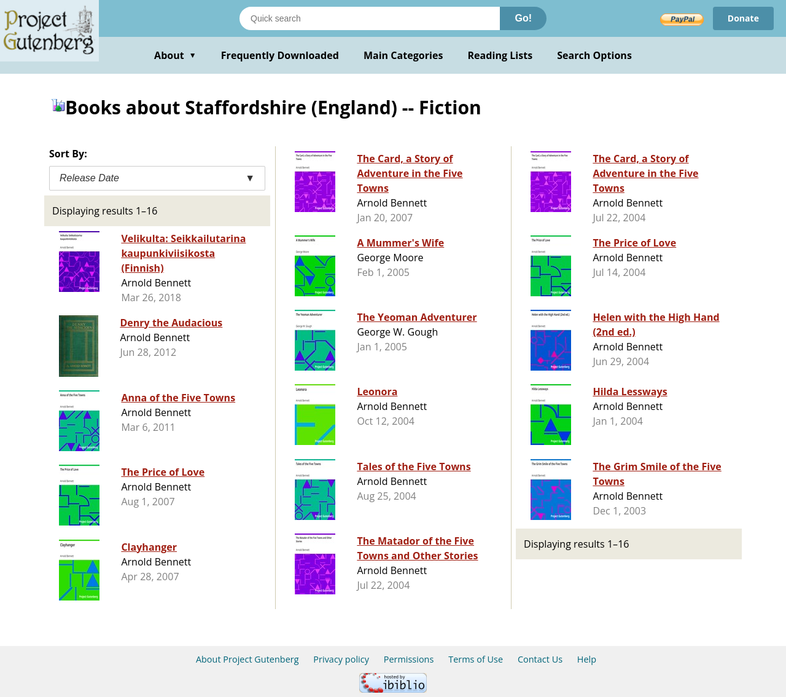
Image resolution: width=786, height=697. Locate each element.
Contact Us (540, 659)
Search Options (594, 55)
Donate (743, 18)
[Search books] (369, 18)
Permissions (409, 659)
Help (586, 659)
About (175, 55)
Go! (523, 18)
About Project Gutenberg (247, 659)
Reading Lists (500, 55)
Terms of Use (475, 659)
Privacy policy (341, 659)
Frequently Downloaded (280, 55)
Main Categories (403, 55)
